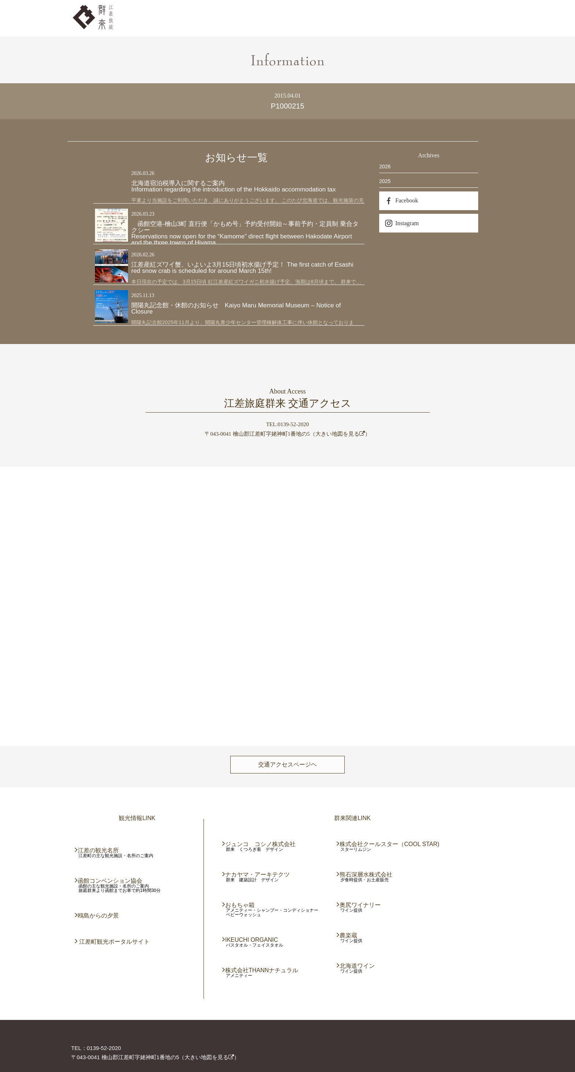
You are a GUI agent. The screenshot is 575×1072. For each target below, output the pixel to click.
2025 (385, 181)
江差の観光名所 (98, 850)
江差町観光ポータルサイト (114, 942)
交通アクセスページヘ (287, 764)
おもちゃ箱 (240, 905)
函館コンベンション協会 (110, 881)
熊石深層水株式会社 (366, 874)
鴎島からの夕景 (98, 915)
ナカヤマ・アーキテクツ (258, 874)
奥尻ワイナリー (360, 905)
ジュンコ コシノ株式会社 (261, 844)
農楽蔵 (348, 935)
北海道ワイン (357, 966)
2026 (385, 166)
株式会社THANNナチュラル (262, 970)
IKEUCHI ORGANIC (252, 940)
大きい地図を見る (340, 434)
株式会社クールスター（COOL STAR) (389, 844)
